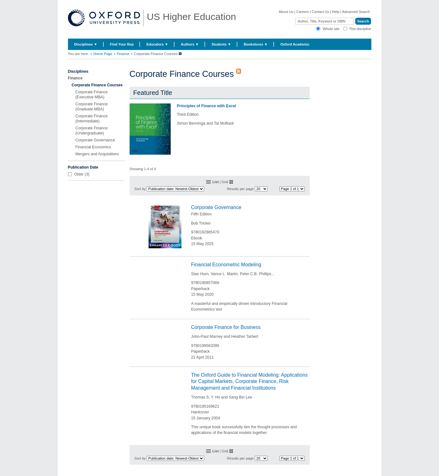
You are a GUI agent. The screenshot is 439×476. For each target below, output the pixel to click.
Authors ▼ (190, 44)
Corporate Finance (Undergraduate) (92, 130)
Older (79, 174)
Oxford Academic (294, 44)
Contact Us (320, 12)
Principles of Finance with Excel (206, 106)
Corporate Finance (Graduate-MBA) (92, 106)
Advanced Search (356, 12)
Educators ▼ (157, 44)
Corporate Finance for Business (226, 327)
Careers (302, 12)
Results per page (240, 189)
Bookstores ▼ (256, 44)
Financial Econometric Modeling (226, 264)
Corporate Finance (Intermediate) (92, 118)
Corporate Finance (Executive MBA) (92, 94)
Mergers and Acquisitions (97, 154)
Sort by (140, 189)
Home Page (103, 54)
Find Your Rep (122, 44)
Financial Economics (93, 147)
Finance (123, 54)
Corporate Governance (95, 140)
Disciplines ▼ (85, 44)
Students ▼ (221, 44)
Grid (225, 182)
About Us (286, 12)
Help (335, 12)
